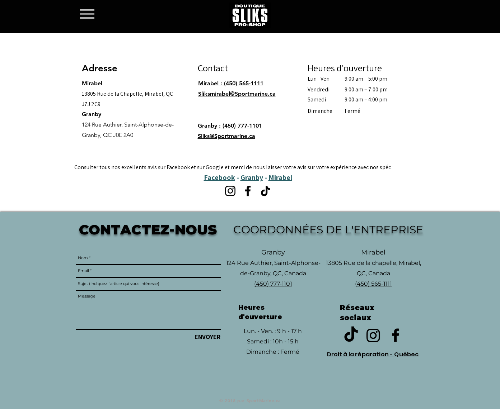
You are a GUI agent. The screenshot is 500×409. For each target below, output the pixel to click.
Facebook (219, 177)
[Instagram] (230, 191)
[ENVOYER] (207, 336)
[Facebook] (248, 191)
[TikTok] (265, 191)
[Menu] (89, 14)
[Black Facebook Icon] (396, 335)
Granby (251, 177)
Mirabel (280, 177)
